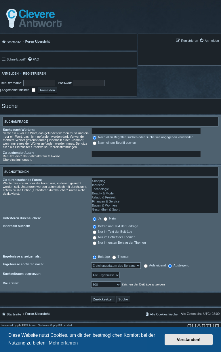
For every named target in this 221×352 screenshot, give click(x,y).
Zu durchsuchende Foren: (22, 179)
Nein (110, 218)
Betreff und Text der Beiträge (115, 226)
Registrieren (34, 73)
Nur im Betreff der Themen (114, 237)
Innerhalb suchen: (16, 226)
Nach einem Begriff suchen (114, 142)
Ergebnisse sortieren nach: (23, 264)
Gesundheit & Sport (155, 210)
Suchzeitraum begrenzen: (22, 273)
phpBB (22, 325)
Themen (120, 256)
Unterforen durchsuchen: (22, 218)
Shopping (155, 181)
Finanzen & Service (155, 202)
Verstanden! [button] (189, 339)
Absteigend (178, 265)
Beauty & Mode (155, 194)
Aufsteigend (155, 265)
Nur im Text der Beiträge (112, 231)
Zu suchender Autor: (18, 152)
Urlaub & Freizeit (155, 198)
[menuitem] (209, 40)
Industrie (155, 185)
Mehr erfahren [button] (63, 342)
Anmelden (9, 73)
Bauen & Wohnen (155, 206)
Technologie (155, 189)
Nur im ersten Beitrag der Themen (119, 242)
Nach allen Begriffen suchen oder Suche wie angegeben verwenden (143, 137)
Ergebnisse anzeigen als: (22, 256)
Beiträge (101, 256)
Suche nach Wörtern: (19, 129)
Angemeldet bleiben (18, 90)
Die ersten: (11, 283)
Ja (97, 218)
